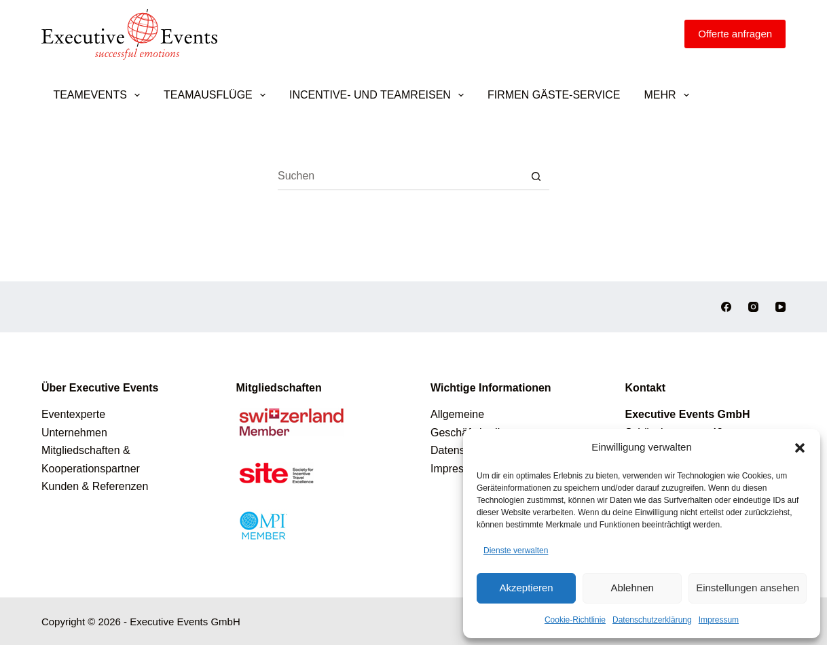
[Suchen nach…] (400, 176)
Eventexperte (73, 414)
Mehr (669, 95)
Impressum (719, 620)
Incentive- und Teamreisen (379, 95)
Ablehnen (631, 587)
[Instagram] (753, 307)
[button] (800, 448)
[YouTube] (780, 307)
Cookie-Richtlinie (575, 620)
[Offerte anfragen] (735, 34)
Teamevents (99, 95)
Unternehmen (74, 432)
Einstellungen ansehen (747, 587)
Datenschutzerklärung (652, 620)
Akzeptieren (526, 587)
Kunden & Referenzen (94, 486)
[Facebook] (726, 307)
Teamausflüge (217, 95)
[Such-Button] (535, 176)
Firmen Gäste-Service (554, 95)
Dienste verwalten (515, 550)
